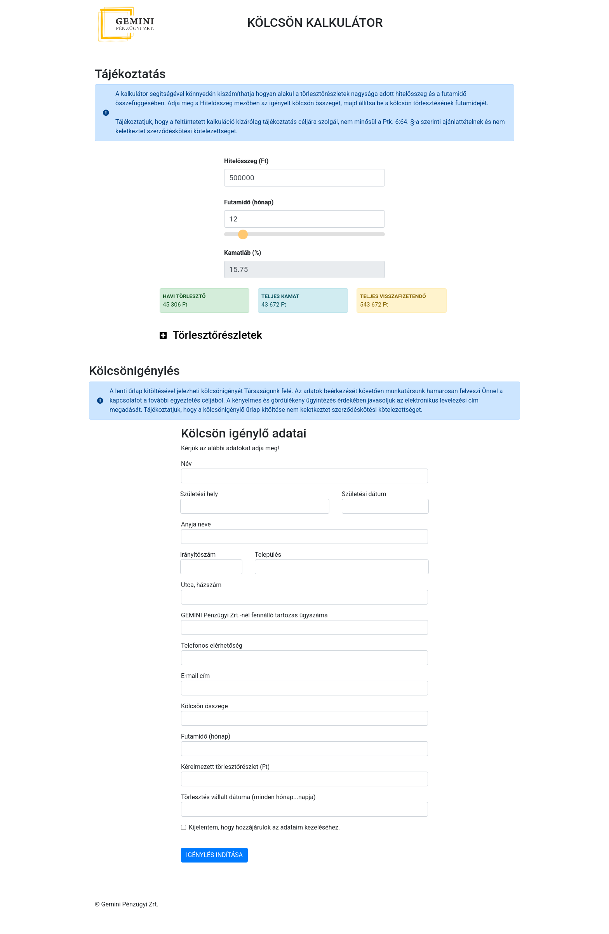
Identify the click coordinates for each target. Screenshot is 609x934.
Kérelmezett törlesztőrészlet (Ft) (225, 766)
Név (186, 463)
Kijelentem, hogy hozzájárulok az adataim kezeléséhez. (264, 827)
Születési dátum (364, 494)
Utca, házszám (201, 585)
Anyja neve (196, 524)
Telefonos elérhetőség (211, 645)
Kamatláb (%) (242, 252)
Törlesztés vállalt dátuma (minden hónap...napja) (248, 797)
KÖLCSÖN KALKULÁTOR (315, 22)
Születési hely (199, 494)
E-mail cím (195, 676)
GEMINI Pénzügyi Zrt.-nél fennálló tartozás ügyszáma (254, 615)
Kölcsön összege (204, 706)
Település (268, 554)
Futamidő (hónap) (248, 202)
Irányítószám (198, 554)
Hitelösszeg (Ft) (246, 161)
